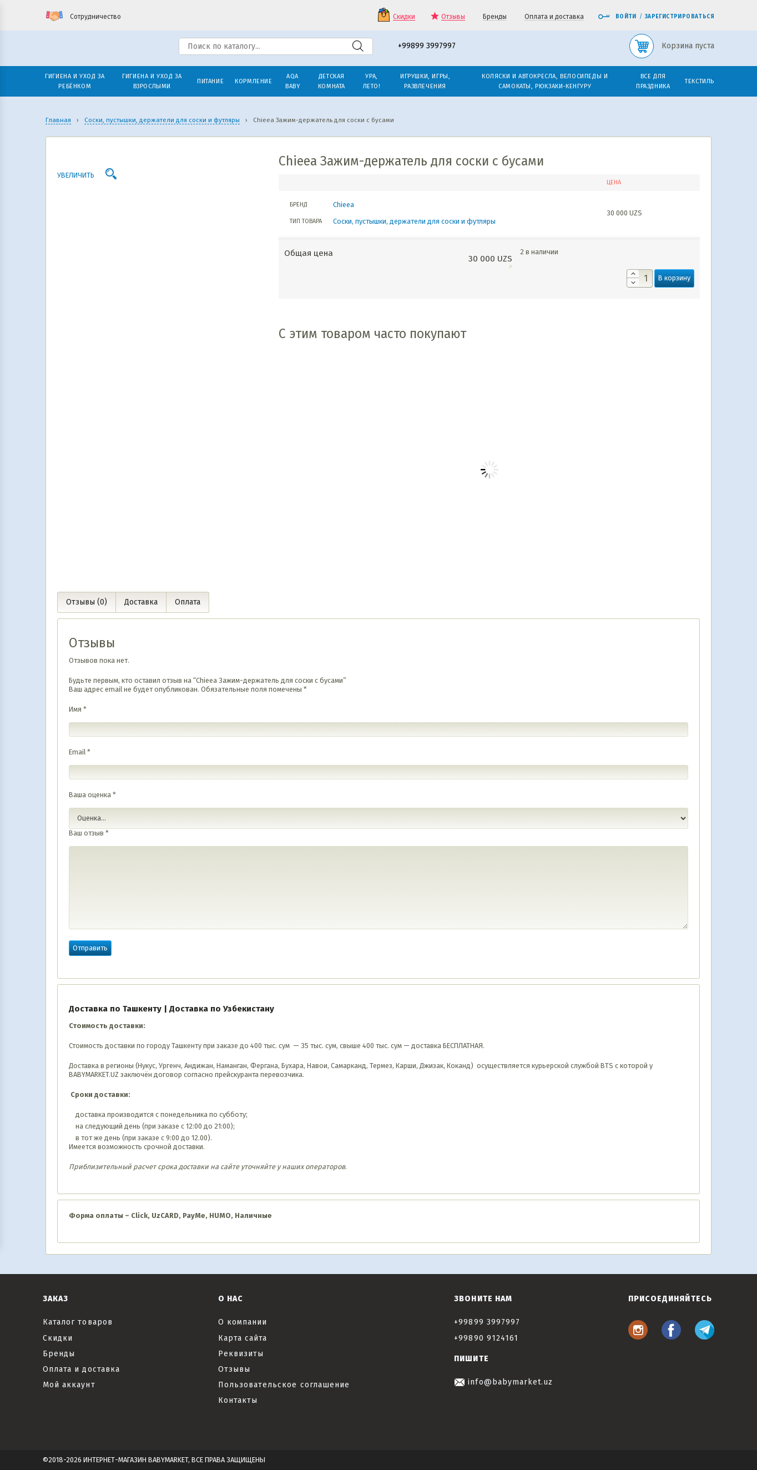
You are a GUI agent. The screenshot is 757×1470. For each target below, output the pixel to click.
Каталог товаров (78, 1322)
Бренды (495, 17)
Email (79, 752)
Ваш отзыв (89, 833)
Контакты (238, 1400)
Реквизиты (241, 1353)
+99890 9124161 (486, 1338)
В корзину (674, 278)
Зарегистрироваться (679, 16)
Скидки (404, 17)
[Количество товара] (639, 278)
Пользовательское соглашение (284, 1385)
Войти (617, 16)
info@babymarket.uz (503, 1382)
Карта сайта (243, 1338)
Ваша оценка (92, 795)
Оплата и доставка (554, 17)
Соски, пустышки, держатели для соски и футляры (414, 221)
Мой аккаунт (69, 1385)
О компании (243, 1322)
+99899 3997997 (427, 46)
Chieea (343, 204)
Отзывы (453, 17)
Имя (78, 709)
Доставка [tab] (141, 602)
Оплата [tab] (187, 602)
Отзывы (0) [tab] (86, 602)
